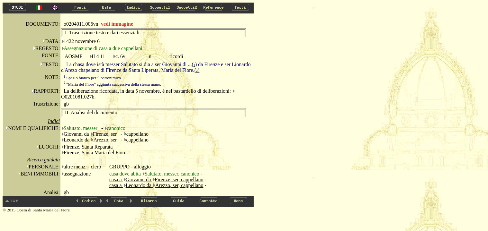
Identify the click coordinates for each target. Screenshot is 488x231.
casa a (116, 179)
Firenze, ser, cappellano (179, 179)
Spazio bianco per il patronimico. (93, 77)
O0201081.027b (78, 96)
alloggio (142, 166)
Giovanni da (139, 179)
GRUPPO (120, 166)
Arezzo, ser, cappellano (179, 185)
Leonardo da (139, 185)
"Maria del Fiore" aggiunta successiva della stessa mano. (112, 84)
